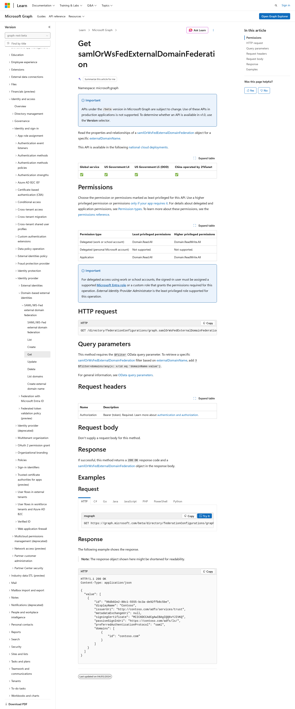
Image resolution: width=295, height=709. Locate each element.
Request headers (256, 53)
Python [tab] (177, 501)
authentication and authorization (177, 415)
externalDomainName (105, 138)
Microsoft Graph (102, 30)
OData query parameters (135, 375)
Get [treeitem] (29, 340)
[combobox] (27, 35)
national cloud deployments (148, 147)
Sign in (286, 5)
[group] (147, 330)
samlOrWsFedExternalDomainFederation (165, 132)
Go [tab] (105, 501)
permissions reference (93, 214)
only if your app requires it (149, 203)
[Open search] (276, 5)
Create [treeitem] (31, 333)
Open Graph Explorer (275, 16)
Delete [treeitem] (31, 355)
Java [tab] (115, 501)
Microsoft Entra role (111, 285)
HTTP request (254, 43)
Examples (252, 69)
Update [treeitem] (32, 348)
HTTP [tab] (84, 501)
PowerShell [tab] (160, 501)
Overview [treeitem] (20, 92)
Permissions (253, 38)
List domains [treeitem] (35, 362)
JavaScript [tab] (130, 501)
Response (252, 64)
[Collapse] (49, 27)
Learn (82, 30)
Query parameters (257, 48)
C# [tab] (95, 501)
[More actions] (213, 30)
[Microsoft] (7, 5)
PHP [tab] (145, 501)
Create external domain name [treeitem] (36, 372)
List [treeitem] (29, 326)
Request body (254, 59)
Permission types (130, 209)
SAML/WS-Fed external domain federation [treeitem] (37, 313)
